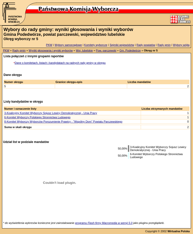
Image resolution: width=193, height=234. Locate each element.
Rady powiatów (145, 44)
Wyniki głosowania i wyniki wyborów (51, 50)
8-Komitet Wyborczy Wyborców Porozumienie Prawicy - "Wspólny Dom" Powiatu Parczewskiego (63, 121)
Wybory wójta (181, 44)
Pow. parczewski (106, 50)
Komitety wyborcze (95, 44)
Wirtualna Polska (178, 231)
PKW (49, 44)
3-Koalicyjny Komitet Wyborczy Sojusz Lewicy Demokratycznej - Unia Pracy (50, 112)
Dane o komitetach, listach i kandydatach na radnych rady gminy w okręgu (60, 62)
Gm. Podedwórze (130, 50)
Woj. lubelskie (84, 50)
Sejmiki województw (122, 44)
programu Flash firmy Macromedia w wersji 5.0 (103, 222)
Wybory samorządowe (68, 44)
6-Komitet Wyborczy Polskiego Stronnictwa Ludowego (37, 117)
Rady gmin (164, 44)
